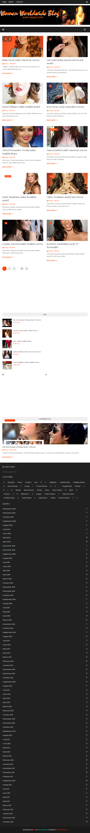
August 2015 (45, 603)
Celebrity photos (79, 482)
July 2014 (45, 640)
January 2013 (45, 715)
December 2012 (45, 719)
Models (18, 490)
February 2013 (45, 711)
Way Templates (61, 830)
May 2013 (45, 698)
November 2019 (45, 550)
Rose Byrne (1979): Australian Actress (65, 106)
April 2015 (45, 616)
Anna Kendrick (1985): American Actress (67, 150)
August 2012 (45, 735)
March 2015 (45, 620)
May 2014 (45, 649)
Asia (36, 482)
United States (26, 498)
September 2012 (45, 731)
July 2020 (45, 529)
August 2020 (45, 525)
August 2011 (45, 785)
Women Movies (64, 498)
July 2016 (45, 562)
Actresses (11, 482)
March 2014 (45, 657)
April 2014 (45, 653)
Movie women (29, 490)
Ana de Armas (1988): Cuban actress (25, 330)
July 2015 (45, 608)
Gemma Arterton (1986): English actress (22, 243)
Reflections (25, 494)
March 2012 (45, 756)
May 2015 (45, 612)
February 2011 (45, 809)
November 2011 (45, 772)
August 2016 (45, 558)
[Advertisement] (45, 292)
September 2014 (45, 632)
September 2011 (45, 781)
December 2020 (45, 509)
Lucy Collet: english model (22, 341)
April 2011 (45, 801)
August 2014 (45, 636)
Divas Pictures (13, 486)
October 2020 (45, 517)
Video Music (43, 498)
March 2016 (45, 579)
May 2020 (45, 538)
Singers (38, 494)
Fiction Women (41, 486)
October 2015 (45, 595)
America (28, 482)
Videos (53, 498)
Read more (6, 73)
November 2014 (45, 624)
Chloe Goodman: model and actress (65, 196)
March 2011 (45, 805)
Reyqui (6, 64)
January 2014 (45, 665)
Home (4, 2)
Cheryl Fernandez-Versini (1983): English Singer (19, 152)
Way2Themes (42, 830)
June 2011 (45, 793)
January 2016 (45, 583)
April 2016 (45, 575)
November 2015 (45, 591)
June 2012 (45, 743)
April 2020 (45, 542)
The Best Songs (9, 498)
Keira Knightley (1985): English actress (26, 362)
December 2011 (45, 768)
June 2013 (45, 694)
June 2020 (45, 533)
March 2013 (45, 706)
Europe (27, 486)
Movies (39, 490)
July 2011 (45, 789)
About (11, 2)
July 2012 (45, 739)
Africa (20, 482)
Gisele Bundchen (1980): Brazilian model (19, 198)
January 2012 (45, 764)
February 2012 (45, 760)
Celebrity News (65, 482)
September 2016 (45, 554)
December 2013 (45, 669)
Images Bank (67, 486)
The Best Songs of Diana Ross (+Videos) (27, 320)
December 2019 (45, 546)
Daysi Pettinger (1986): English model (21, 106)
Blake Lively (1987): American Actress (20, 59)
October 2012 (45, 727)
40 (22, 269)
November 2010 (45, 818)
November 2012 (45, 723)
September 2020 (45, 521)
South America (50, 494)
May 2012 (45, 748)
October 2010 (45, 822)
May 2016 (45, 570)
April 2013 (45, 702)
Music (47, 490)
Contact (19, 2)
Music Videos (10, 420)
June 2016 (45, 566)
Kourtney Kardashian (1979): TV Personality (63, 245)
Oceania (7, 494)
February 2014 (45, 661)
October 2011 (45, 776)
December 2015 (45, 587)
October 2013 (45, 678)
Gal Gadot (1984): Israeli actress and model (65, 61)
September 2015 (45, 599)
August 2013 (45, 686)
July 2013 (45, 690)
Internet (77, 486)
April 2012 (45, 752)
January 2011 (45, 814)
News (71, 490)
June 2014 (45, 645)
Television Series (68, 494)
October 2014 (45, 628)
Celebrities (53, 482)
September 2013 (45, 682)
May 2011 (45, 797)
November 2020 (45, 513)
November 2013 (45, 673)
